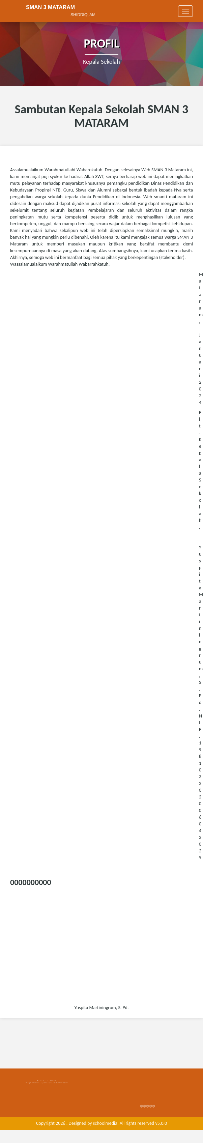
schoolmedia (105, 1123)
